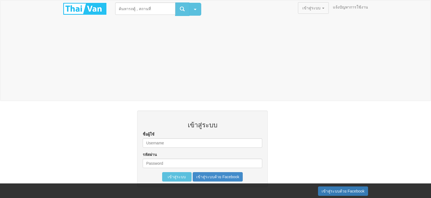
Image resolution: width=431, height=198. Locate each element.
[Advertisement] (215, 59)
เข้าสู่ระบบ (177, 177)
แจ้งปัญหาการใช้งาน (350, 7)
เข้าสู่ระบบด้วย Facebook (217, 177)
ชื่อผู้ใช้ (148, 134)
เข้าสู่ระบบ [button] (313, 8)
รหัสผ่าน (150, 154)
